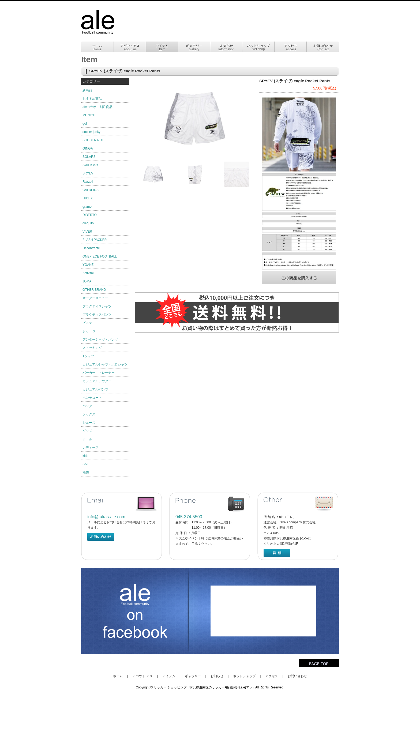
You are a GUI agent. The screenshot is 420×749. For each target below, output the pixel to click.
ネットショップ (244, 676)
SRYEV (87, 173)
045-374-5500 (188, 517)
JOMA (86, 281)
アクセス (271, 676)
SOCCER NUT (93, 140)
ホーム (118, 676)
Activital (87, 273)
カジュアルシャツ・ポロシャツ (105, 364)
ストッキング (92, 348)
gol (84, 123)
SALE (86, 464)
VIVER (87, 231)
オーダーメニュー (95, 298)
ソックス (88, 414)
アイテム (168, 676)
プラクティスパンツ (96, 314)
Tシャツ (88, 356)
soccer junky (91, 132)
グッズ (87, 431)
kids (85, 456)
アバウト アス (142, 676)
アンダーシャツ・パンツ (100, 339)
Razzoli (87, 182)
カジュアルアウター (96, 381)
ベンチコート (92, 398)
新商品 (87, 90)
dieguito (88, 223)
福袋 (85, 472)
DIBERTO (89, 215)
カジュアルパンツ (95, 389)
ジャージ (88, 331)
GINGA (87, 148)
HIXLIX (87, 198)
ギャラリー (193, 676)
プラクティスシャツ (96, 306)
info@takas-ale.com (106, 517)
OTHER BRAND (94, 290)
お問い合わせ (297, 676)
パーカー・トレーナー (98, 373)
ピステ (87, 323)
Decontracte (91, 248)
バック (87, 406)
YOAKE (87, 265)
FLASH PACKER (94, 240)
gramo (87, 206)
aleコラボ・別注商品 (97, 107)
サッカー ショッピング (170, 687)
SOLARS (89, 157)
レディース (90, 447)
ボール (87, 439)
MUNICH (88, 115)
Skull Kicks (90, 165)
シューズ (88, 422)
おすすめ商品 (92, 98)
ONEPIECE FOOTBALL (99, 256)
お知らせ (217, 676)
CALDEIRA (90, 190)
